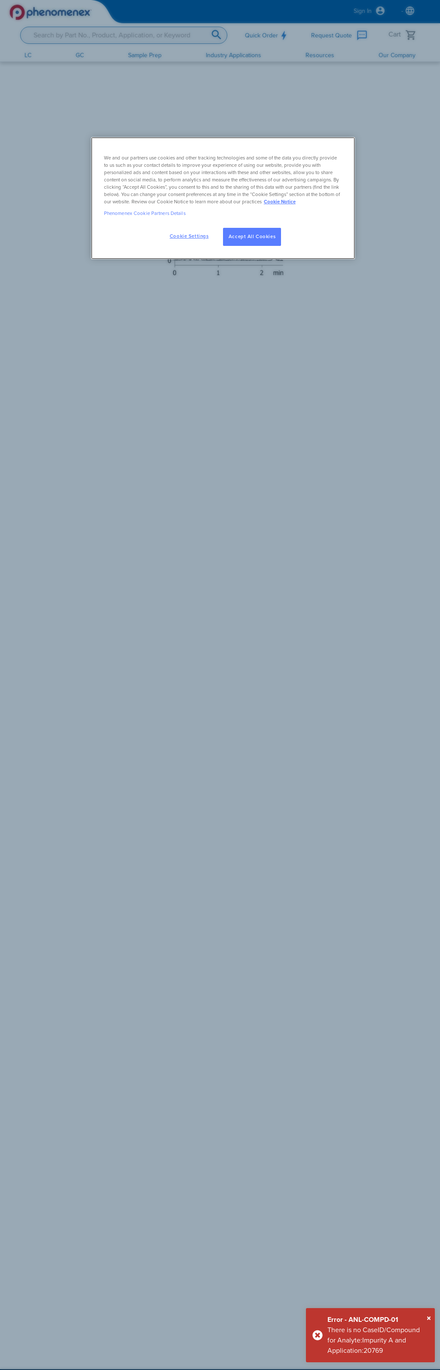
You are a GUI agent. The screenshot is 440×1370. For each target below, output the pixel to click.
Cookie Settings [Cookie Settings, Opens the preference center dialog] (189, 236)
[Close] (429, 1318)
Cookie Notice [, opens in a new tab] (280, 202)
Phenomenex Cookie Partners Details (145, 213)
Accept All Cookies (252, 236)
